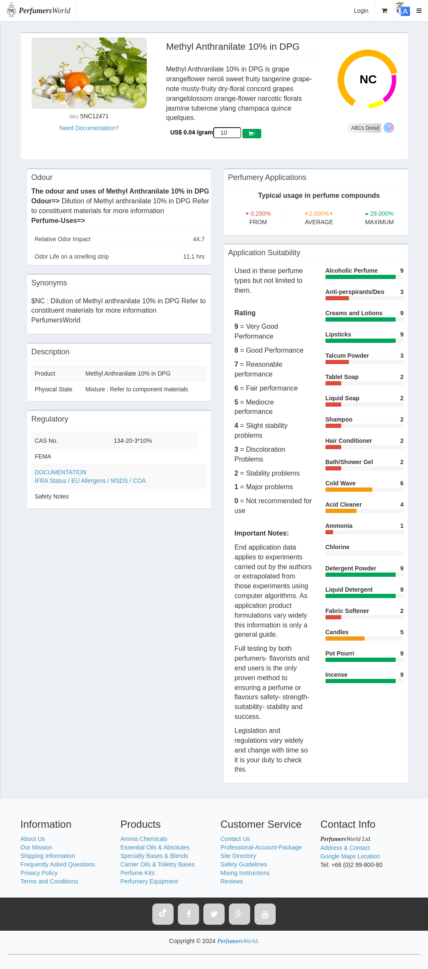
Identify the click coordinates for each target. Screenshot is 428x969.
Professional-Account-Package (261, 847)
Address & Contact (345, 847)
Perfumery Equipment (149, 881)
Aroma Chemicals (143, 838)
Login (361, 10)
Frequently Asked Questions (57, 864)
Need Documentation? (89, 128)
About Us (32, 838)
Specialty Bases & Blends (154, 855)
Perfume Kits (137, 872)
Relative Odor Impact (120, 239)
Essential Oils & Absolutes (155, 847)
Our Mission (36, 847)
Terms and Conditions (49, 881)
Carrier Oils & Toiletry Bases (157, 864)
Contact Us (235, 838)
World (44, 10)
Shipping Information (47, 855)
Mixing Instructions (245, 872)
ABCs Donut (365, 128)
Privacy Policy (38, 872)
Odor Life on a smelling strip (120, 256)
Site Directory (238, 855)
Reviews (231, 881)
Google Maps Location (350, 856)
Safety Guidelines (243, 864)
